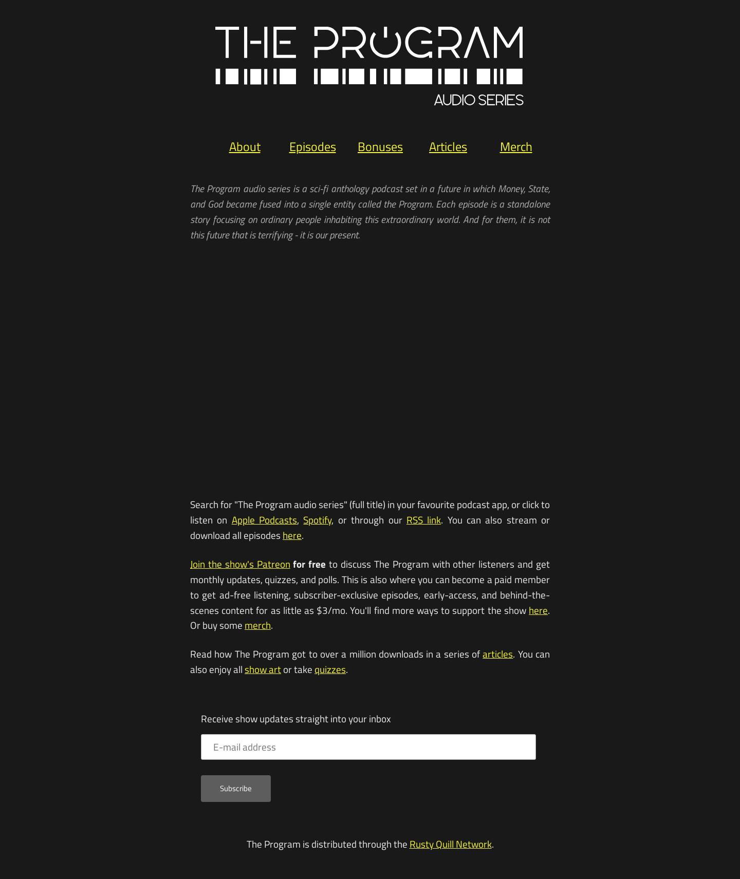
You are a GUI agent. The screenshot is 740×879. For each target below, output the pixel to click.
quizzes (330, 669)
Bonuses (380, 146)
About (245, 146)
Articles (448, 146)
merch (258, 625)
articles (498, 654)
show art (263, 669)
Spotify (317, 520)
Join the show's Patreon (240, 564)
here (292, 535)
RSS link (423, 520)
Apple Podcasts (264, 520)
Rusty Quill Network (451, 844)
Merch (516, 146)
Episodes (312, 146)
